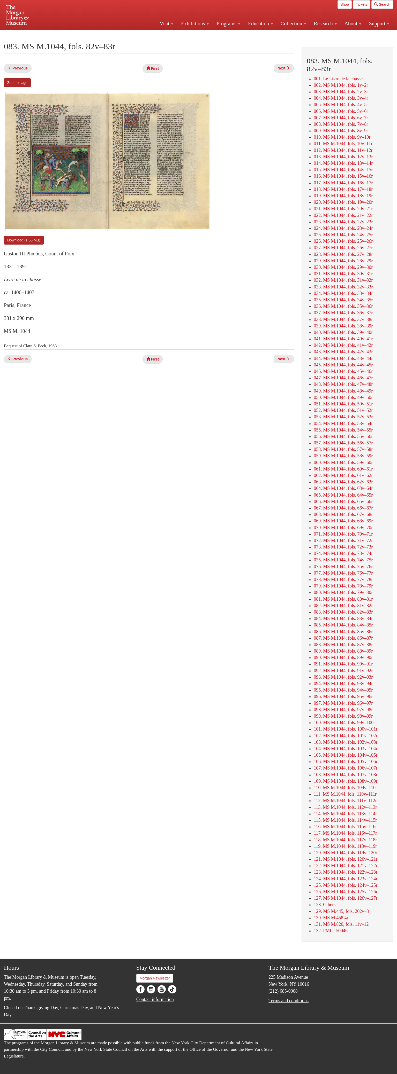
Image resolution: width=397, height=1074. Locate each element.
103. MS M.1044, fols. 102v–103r (345, 742)
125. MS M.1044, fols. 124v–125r (345, 885)
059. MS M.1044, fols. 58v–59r (343, 455)
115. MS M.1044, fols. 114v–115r (345, 820)
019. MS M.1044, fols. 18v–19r (343, 195)
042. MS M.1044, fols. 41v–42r (343, 345)
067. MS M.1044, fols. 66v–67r (343, 508)
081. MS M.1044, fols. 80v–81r (343, 599)
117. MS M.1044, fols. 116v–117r (345, 833)
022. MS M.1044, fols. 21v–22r (343, 215)
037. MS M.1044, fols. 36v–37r (343, 312)
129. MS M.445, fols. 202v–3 (341, 911)
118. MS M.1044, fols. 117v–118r (345, 839)
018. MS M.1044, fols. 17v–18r (343, 189)
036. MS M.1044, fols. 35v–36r (343, 306)
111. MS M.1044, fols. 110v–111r (345, 794)
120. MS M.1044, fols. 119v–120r (345, 852)
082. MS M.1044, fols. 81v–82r (343, 605)
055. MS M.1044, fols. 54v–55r (343, 430)
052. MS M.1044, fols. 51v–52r (343, 410)
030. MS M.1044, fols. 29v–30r (343, 267)
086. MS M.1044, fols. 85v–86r (343, 631)
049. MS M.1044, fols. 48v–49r (343, 391)
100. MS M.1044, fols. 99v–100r (344, 722)
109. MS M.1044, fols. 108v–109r (345, 781)
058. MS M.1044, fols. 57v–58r (343, 449)
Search (382, 4)
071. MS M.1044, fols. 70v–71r (343, 534)
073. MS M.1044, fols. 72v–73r (343, 547)
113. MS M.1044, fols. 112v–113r (345, 807)
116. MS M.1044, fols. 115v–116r (345, 826)
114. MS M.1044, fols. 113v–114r (345, 813)
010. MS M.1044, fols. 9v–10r (342, 137)
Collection (293, 23)
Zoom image (17, 83)
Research (325, 23)
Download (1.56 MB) (23, 240)
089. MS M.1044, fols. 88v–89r (343, 651)
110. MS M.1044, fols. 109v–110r (345, 787)
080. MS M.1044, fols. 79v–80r (343, 592)
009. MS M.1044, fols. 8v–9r (341, 130)
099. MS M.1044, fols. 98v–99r (343, 716)
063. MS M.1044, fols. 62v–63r (343, 481)
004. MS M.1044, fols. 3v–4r (341, 98)
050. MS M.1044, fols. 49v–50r (343, 397)
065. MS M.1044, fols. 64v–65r (343, 495)
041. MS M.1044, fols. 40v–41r (343, 338)
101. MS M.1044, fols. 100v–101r (345, 729)
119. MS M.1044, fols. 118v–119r (345, 846)
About (352, 23)
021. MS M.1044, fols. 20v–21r (343, 208)
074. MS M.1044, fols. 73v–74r (343, 553)
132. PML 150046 (331, 930)
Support (379, 23)
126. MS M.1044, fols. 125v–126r (345, 891)
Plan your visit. (137, 34)
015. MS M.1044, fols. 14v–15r (343, 169)
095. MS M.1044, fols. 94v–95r (343, 690)
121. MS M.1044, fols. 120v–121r (345, 859)
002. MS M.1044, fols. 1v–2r (341, 85)
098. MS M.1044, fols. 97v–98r (343, 709)
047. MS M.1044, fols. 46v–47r (343, 377)
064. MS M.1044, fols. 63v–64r (343, 488)
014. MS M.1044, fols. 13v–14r (343, 163)
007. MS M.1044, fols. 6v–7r (341, 117)
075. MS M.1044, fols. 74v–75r (343, 559)
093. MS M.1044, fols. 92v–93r (343, 677)
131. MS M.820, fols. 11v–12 (341, 924)
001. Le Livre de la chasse (338, 78)
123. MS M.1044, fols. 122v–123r (345, 872)
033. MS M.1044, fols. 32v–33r (343, 286)
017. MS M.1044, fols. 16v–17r (343, 182)
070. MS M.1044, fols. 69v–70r (343, 527)
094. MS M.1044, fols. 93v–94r (343, 683)
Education (260, 23)
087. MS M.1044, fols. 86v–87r (343, 638)
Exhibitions (195, 23)
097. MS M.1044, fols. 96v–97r (343, 703)
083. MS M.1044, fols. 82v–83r (343, 612)
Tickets (361, 4)
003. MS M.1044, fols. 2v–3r (341, 91)
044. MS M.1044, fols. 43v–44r (343, 358)
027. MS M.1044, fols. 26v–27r (343, 247)
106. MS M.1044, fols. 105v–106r (345, 761)
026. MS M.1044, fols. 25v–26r (343, 241)
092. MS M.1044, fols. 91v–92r (343, 670)
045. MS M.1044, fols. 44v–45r (343, 364)
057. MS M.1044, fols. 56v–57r (343, 442)
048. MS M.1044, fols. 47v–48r (343, 384)
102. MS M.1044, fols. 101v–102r (345, 735)
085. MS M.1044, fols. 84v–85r (343, 625)
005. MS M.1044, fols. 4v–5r (341, 104)
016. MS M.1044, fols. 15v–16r (343, 176)
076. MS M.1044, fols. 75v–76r (343, 566)
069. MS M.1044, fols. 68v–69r (343, 520)
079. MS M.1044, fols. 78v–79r (343, 586)
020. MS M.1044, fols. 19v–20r (343, 202)
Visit (166, 23)
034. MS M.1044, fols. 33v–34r (343, 293)
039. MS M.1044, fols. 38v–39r (343, 325)
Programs (228, 23)
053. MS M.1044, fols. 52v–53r (343, 416)
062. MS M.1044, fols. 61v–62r (343, 475)
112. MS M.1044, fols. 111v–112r (345, 800)
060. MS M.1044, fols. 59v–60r (343, 462)
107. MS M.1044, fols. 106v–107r (345, 768)
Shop (344, 4)
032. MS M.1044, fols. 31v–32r (343, 280)
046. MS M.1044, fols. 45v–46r (343, 371)
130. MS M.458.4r (331, 917)
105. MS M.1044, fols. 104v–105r (345, 755)
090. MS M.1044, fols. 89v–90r (343, 657)
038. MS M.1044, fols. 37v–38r (343, 319)
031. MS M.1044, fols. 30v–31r (343, 273)
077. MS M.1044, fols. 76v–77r (343, 573)
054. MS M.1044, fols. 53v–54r (343, 423)
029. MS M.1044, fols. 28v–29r (343, 260)
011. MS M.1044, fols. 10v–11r (343, 143)
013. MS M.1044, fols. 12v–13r (343, 156)
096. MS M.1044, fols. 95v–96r (343, 696)
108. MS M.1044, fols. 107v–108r (345, 774)
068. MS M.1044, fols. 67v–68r (343, 514)
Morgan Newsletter (155, 978)
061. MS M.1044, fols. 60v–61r (343, 469)
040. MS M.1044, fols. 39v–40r (343, 332)
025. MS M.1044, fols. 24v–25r (343, 234)
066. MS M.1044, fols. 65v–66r (343, 501)
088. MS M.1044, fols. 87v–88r (343, 644)
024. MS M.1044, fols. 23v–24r (343, 228)
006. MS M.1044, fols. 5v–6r (341, 111)
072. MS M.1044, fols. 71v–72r (343, 540)
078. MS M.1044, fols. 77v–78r (343, 579)
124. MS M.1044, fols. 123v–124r (345, 878)
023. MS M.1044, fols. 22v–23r (343, 221)
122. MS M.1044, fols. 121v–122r (345, 865)
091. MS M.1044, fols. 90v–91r (343, 664)
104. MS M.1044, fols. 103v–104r (345, 748)
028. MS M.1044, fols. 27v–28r (343, 254)
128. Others (324, 904)
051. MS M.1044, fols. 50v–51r (343, 403)
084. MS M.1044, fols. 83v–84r (343, 618)
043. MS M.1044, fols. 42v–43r (343, 351)
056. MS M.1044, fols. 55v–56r (343, 436)
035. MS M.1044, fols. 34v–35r (343, 299)
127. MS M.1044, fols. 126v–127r (345, 898)
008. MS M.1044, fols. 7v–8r (341, 124)
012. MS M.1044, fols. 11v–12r (343, 150)
